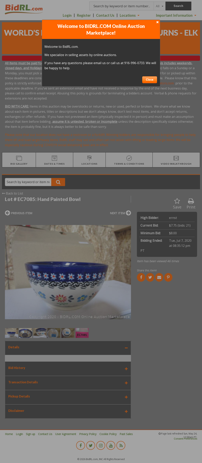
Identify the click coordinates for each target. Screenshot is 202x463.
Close (149, 79)
